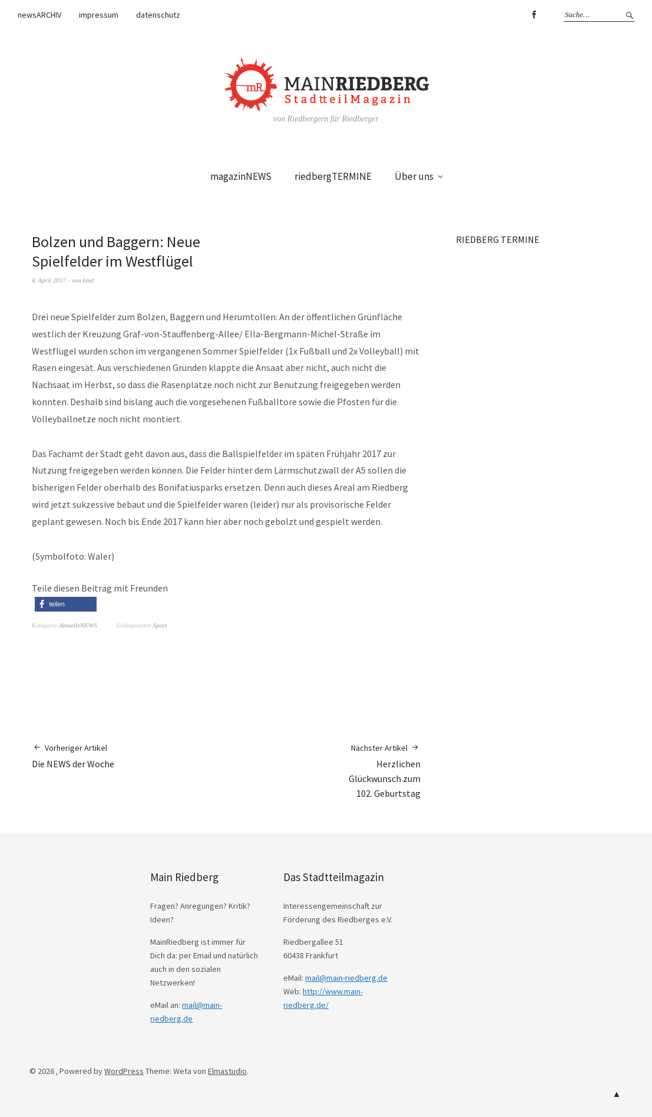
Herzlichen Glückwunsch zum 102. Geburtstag (385, 770)
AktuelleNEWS (78, 625)
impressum (98, 14)
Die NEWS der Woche (73, 756)
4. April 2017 (49, 280)
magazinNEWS (241, 176)
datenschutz (158, 14)
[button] (66, 604)
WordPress (124, 1071)
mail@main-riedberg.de (346, 978)
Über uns (414, 176)
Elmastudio (227, 1071)
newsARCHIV (39, 14)
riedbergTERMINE (333, 176)
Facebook (533, 15)
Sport (160, 625)
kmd (88, 280)
